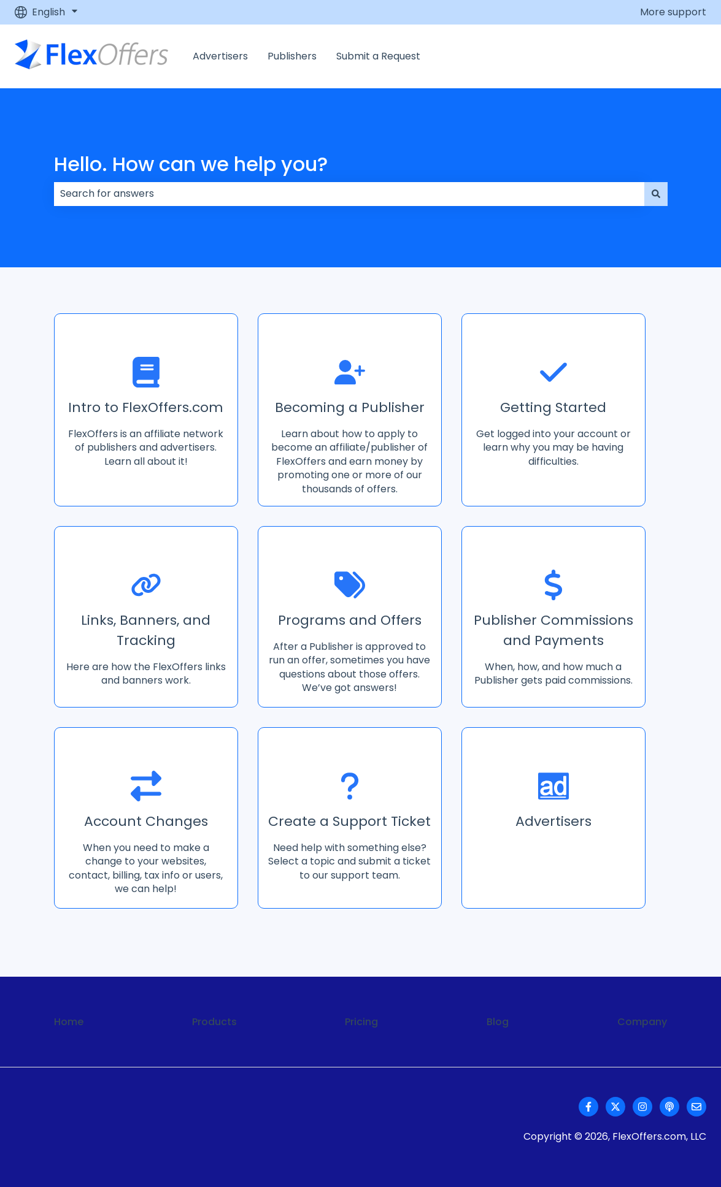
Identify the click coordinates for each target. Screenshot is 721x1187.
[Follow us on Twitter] (615, 1106)
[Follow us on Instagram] (642, 1106)
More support (673, 12)
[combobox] (349, 193)
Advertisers (220, 56)
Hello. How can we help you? (191, 164)
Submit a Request (378, 56)
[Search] (656, 193)
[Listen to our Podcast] (669, 1106)
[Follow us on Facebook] (588, 1106)
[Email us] (696, 1106)
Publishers (292, 56)
